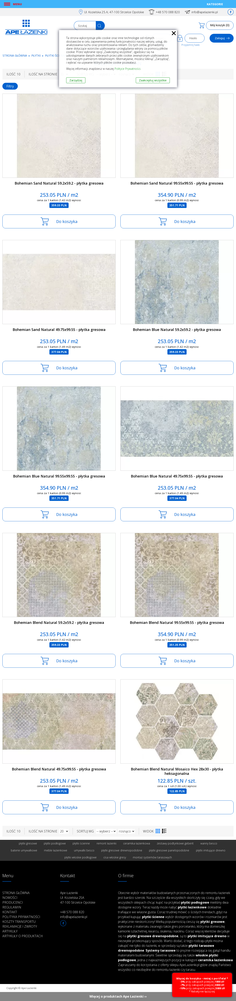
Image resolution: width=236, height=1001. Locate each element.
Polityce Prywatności (127, 69)
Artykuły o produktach (22, 936)
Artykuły (10, 931)
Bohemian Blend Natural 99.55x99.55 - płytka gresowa (177, 622)
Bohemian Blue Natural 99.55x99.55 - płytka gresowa (59, 476)
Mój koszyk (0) (220, 25)
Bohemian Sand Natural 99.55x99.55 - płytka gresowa (176, 183)
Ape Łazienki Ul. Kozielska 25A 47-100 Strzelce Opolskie (77, 898)
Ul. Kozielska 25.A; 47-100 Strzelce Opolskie (114, 12)
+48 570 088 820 (168, 12)
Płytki (36, 55)
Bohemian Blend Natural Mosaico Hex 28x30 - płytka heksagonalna (177, 771)
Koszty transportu (19, 921)
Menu (17, 4)
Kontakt (9, 912)
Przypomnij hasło (190, 44)
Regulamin (11, 907)
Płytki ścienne (56, 55)
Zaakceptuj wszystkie (153, 80)
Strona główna (15, 55)
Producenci (12, 902)
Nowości (9, 897)
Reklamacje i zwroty (19, 926)
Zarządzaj (75, 80)
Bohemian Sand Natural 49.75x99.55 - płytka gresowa (59, 329)
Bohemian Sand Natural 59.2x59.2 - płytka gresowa (59, 183)
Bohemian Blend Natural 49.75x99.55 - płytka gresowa (59, 769)
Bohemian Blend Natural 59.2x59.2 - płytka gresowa (59, 622)
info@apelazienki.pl (205, 12)
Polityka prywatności (21, 917)
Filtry (10, 86)
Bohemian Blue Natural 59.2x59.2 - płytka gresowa (177, 329)
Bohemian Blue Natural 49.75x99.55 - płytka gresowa (177, 476)
